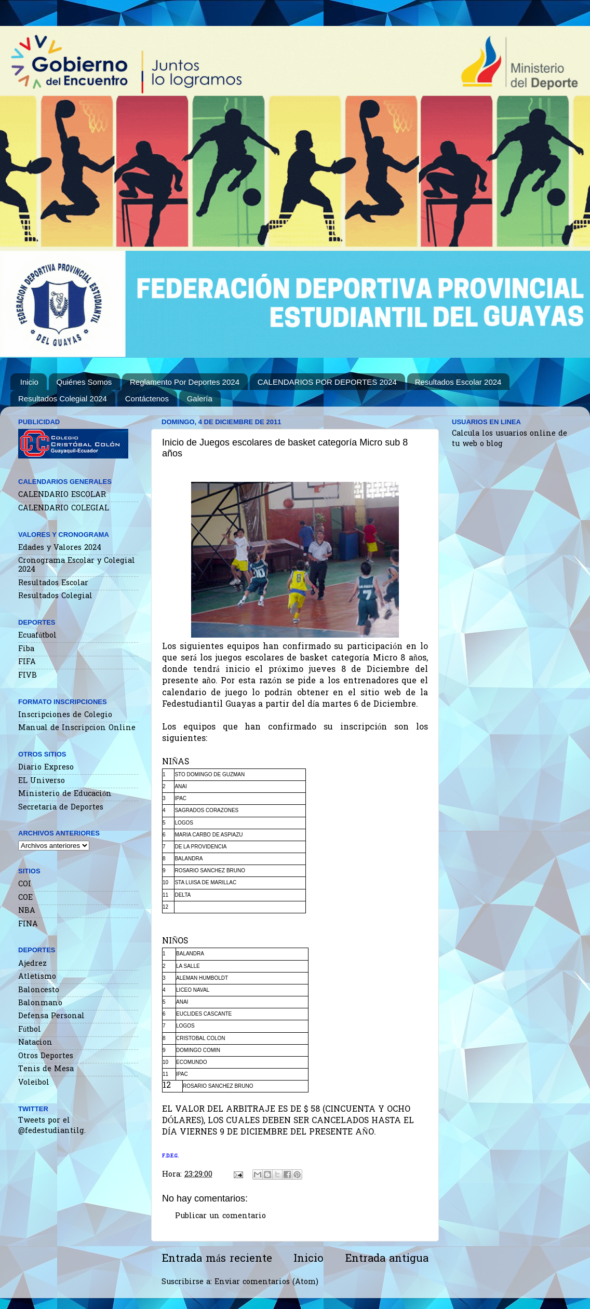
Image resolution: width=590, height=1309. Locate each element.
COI (24, 884)
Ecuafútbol (37, 635)
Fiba (26, 649)
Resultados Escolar (53, 583)
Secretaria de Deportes (60, 807)
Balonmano (40, 1003)
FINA (28, 924)
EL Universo (41, 781)
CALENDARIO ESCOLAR (62, 495)
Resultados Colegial (55, 596)
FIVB (27, 675)
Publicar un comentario (220, 1216)
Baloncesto (38, 990)
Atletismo (37, 976)
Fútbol (29, 1029)
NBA (26, 911)
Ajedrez (32, 964)
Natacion (35, 1042)
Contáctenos (147, 398)
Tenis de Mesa (46, 1069)
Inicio (29, 381)
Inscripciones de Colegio (65, 715)
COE (25, 898)
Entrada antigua (386, 1259)
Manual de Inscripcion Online (77, 728)
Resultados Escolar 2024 (458, 381)
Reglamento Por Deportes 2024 (184, 381)
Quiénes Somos (84, 381)
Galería (199, 398)
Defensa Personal (51, 1016)
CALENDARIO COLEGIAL (63, 508)
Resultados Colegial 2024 (62, 398)
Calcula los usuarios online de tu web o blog (509, 439)
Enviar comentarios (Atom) (266, 1282)
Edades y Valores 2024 (59, 548)
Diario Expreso (46, 767)
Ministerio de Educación (65, 794)
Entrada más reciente (217, 1259)
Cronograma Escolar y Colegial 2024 (76, 565)
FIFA (27, 662)
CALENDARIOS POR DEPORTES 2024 (327, 381)
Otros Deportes (45, 1056)
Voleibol (33, 1082)
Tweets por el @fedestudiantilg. (52, 1126)
